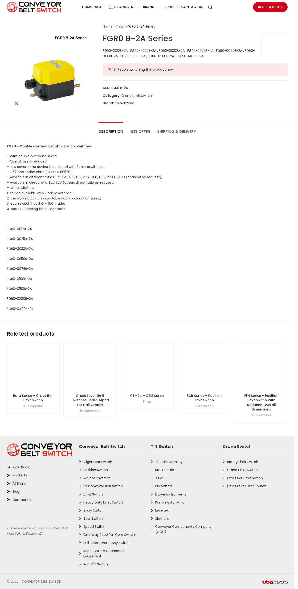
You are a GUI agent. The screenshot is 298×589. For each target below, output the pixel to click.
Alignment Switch (97, 461)
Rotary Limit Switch (242, 461)
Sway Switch (93, 510)
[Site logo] (34, 6)
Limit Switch (93, 494)
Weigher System (96, 478)
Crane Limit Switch (136, 95)
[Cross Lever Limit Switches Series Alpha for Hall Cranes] (90, 368)
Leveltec (162, 510)
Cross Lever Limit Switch (246, 486)
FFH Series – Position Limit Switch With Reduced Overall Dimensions (261, 402)
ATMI (159, 478)
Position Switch (95, 469)
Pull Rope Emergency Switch (106, 542)
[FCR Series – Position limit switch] (204, 368)
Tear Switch (93, 518)
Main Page (20, 467)
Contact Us (21, 499)
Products (19, 475)
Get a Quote (270, 7)
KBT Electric (164, 469)
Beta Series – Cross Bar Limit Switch (33, 398)
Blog (15, 491)
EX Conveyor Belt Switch (103, 486)
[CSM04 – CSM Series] (147, 368)
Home (108, 26)
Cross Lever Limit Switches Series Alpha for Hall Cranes (90, 400)
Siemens (162, 518)
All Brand (19, 483)
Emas (147, 401)
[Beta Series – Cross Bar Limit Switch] (33, 368)
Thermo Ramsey (169, 461)
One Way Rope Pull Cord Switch (109, 534)
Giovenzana (124, 103)
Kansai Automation (171, 502)
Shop (120, 26)
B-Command (33, 406)
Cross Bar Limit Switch (245, 478)
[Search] (210, 7)
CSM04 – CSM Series (147, 395)
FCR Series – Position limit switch (204, 398)
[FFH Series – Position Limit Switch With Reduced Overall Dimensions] (261, 368)
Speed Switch (94, 526)
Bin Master (163, 486)
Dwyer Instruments (170, 494)
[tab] (110, 129)
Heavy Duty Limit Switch (103, 502)
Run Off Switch (95, 564)
